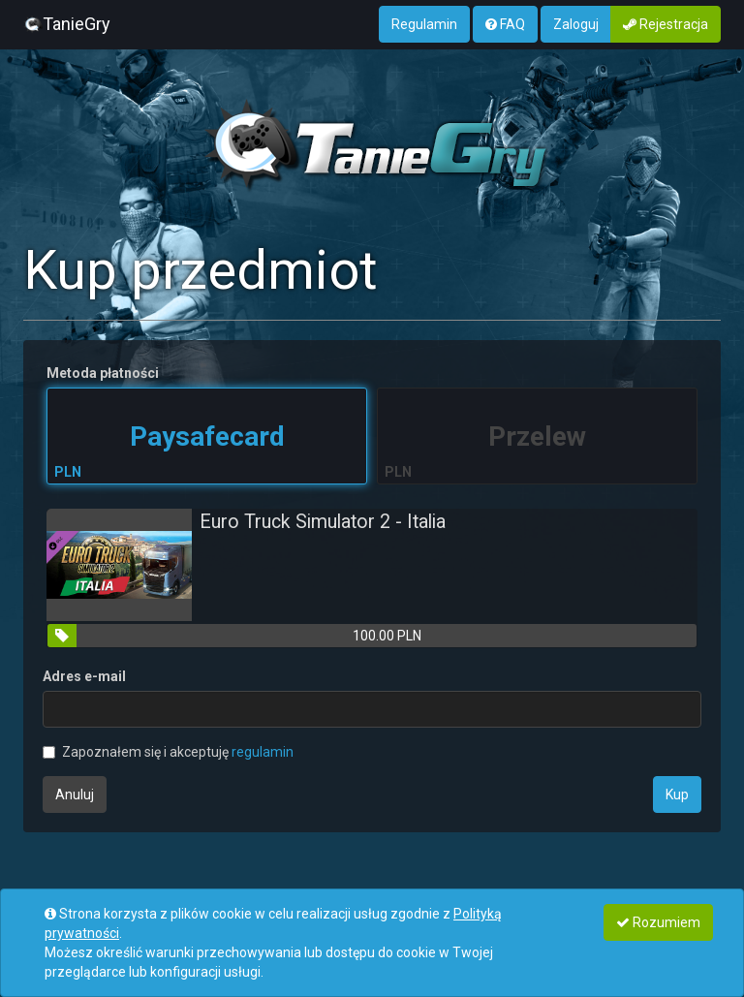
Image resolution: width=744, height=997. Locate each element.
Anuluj (74, 794)
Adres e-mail (84, 676)
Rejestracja (665, 24)
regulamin (263, 752)
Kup (677, 794)
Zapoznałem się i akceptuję (168, 752)
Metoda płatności (102, 373)
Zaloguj (576, 24)
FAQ (505, 24)
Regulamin (424, 24)
